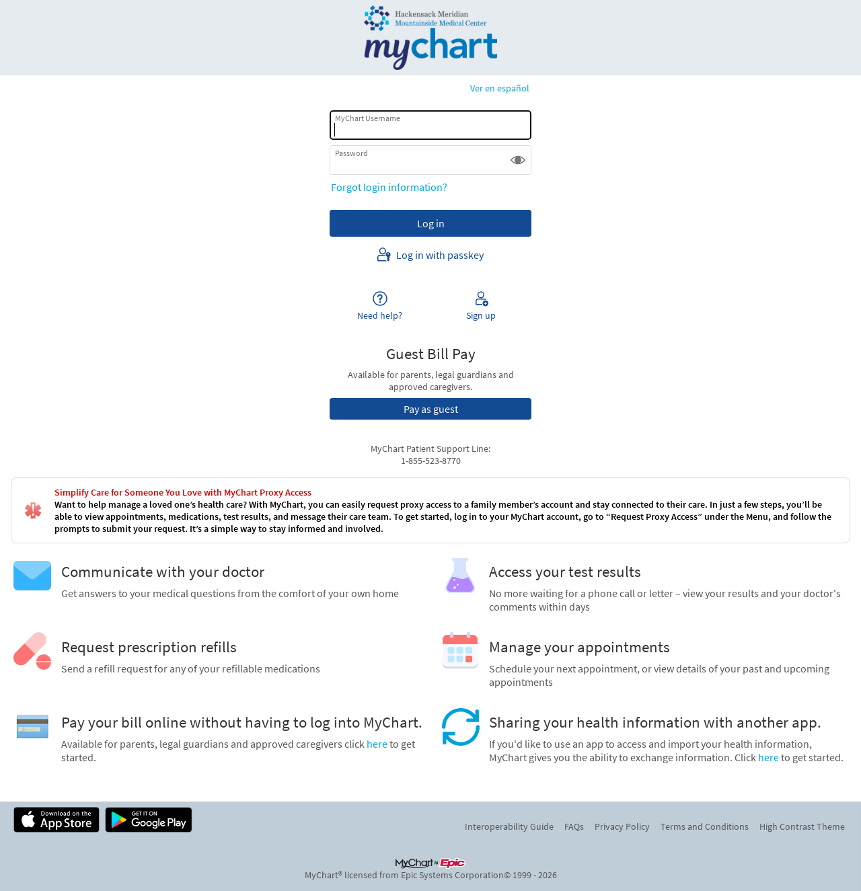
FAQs (574, 826)
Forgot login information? (389, 187)
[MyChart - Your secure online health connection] (431, 37)
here (377, 743)
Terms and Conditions (705, 826)
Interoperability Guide (509, 826)
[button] (518, 160)
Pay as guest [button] (431, 409)
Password (351, 153)
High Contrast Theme (802, 826)
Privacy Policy (622, 826)
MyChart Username (367, 118)
